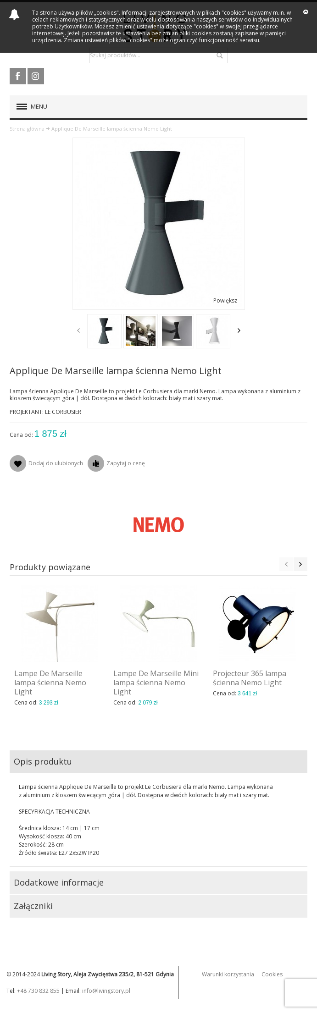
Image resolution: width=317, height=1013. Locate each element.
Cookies (272, 974)
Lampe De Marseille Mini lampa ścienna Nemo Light (156, 682)
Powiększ (225, 300)
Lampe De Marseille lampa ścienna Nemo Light (50, 682)
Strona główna (27, 128)
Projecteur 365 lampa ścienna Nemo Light (249, 678)
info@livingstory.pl (106, 991)
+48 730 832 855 (38, 991)
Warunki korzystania (228, 974)
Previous (78, 330)
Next (239, 330)
